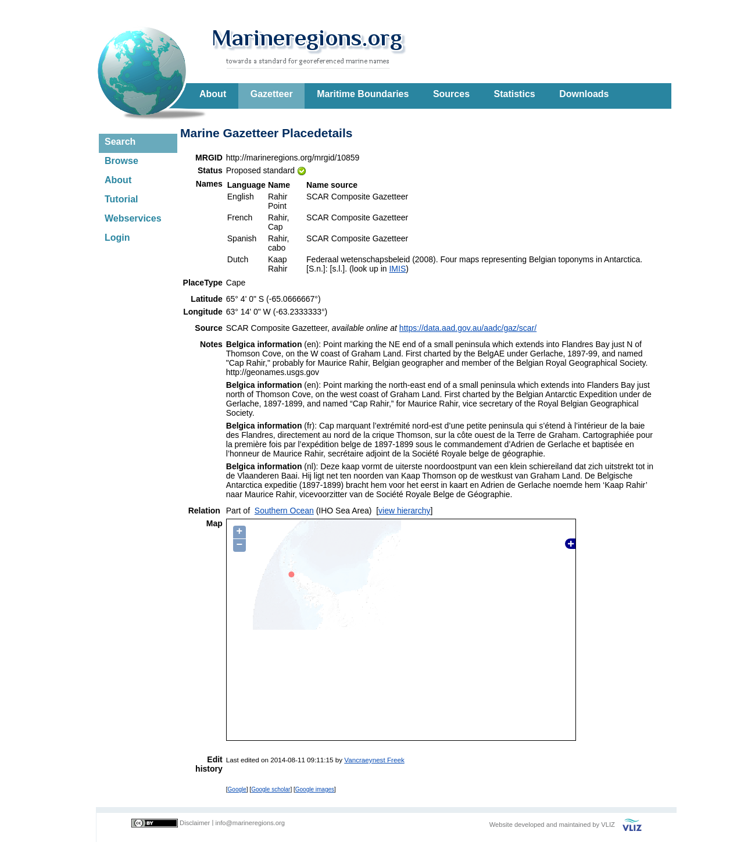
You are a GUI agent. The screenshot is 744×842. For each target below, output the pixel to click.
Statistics (514, 94)
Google (237, 789)
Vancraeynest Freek (374, 759)
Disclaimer (195, 822)
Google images (314, 789)
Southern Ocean (284, 510)
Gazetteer (272, 94)
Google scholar (270, 789)
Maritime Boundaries (363, 94)
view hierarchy (404, 510)
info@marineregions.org (250, 822)
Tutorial (121, 199)
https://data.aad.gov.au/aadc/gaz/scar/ (467, 328)
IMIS (397, 268)
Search (120, 142)
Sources (451, 94)
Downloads (584, 94)
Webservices (133, 218)
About (212, 94)
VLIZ (608, 824)
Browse (121, 161)
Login (117, 237)
